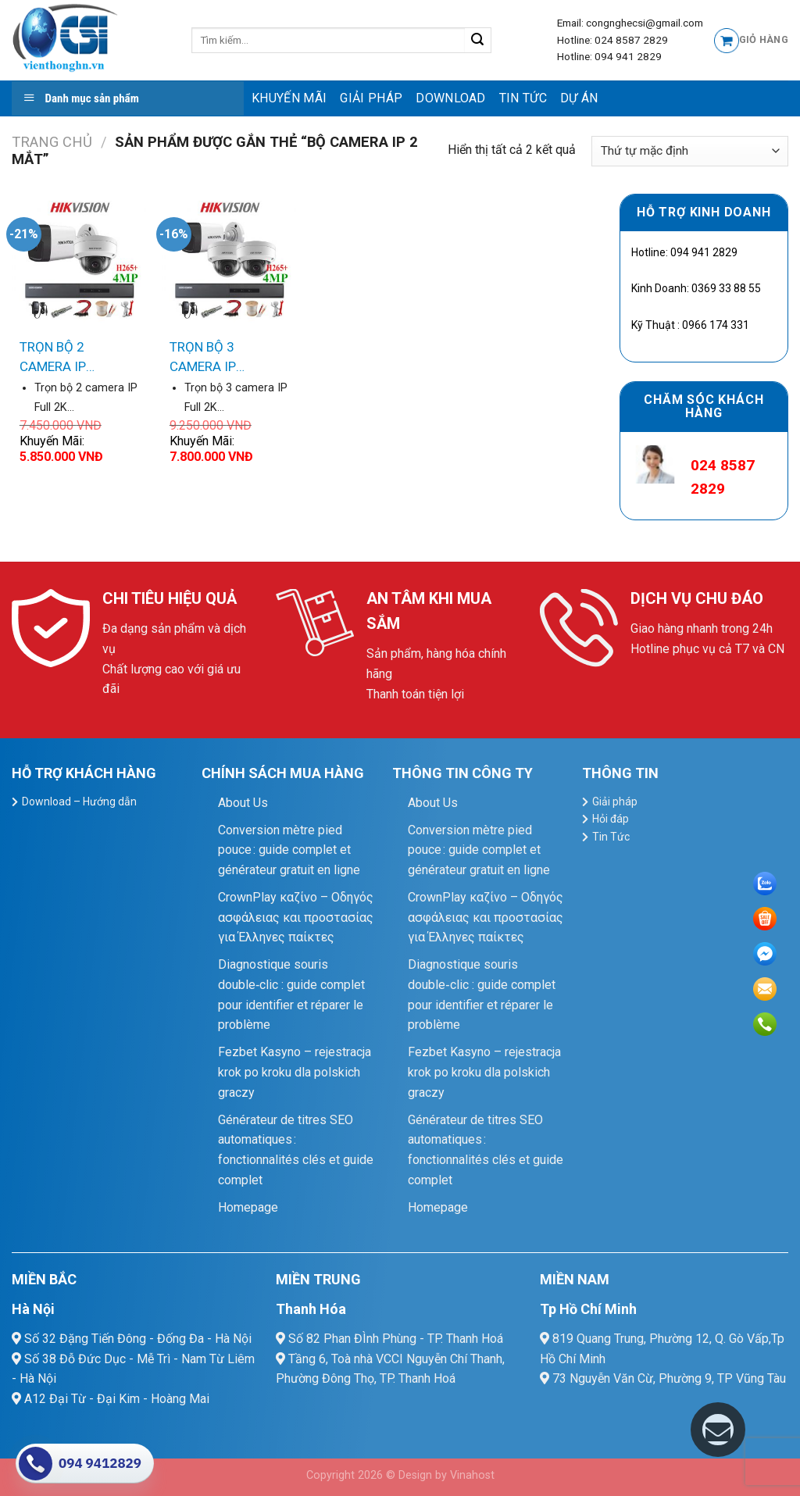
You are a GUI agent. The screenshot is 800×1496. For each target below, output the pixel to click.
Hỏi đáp (610, 818)
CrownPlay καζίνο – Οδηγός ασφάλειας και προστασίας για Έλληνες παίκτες (295, 917)
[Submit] (478, 40)
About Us (243, 802)
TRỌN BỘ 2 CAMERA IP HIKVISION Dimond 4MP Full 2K (75, 358)
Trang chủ (52, 142)
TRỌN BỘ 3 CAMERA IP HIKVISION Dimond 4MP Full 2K (225, 358)
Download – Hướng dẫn (79, 801)
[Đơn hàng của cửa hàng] (689, 151)
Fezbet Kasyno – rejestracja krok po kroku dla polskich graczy (294, 1071)
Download (451, 98)
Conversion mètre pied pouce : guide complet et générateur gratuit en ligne (289, 850)
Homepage (248, 1207)
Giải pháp (371, 98)
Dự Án (579, 98)
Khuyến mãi (289, 98)
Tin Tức (523, 98)
